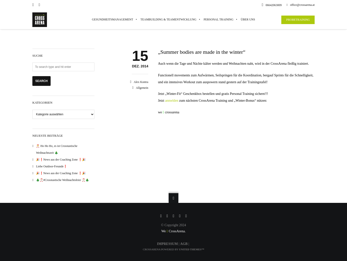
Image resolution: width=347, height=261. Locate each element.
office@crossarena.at (301, 5)
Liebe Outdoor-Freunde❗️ (51, 166)
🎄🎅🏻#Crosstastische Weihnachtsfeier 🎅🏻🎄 (62, 180)
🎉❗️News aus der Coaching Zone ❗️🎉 (61, 159)
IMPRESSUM (167, 244)
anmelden (172, 100)
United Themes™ (191, 249)
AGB (184, 244)
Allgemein (142, 88)
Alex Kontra (141, 82)
